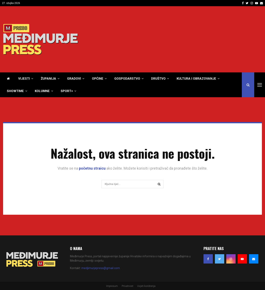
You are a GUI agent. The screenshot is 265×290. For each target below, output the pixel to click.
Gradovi (74, 78)
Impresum (112, 286)
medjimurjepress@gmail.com (100, 268)
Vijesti (24, 78)
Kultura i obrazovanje (196, 78)
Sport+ (67, 91)
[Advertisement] (186, 39)
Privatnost (127, 286)
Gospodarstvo (127, 78)
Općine (97, 78)
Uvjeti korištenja (146, 286)
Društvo (158, 78)
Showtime (15, 91)
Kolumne (42, 91)
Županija (48, 78)
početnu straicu (92, 168)
